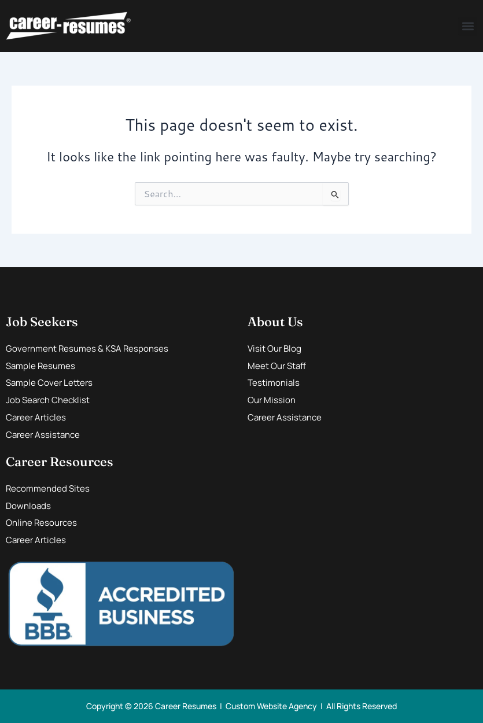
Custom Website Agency (271, 705)
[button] (467, 26)
